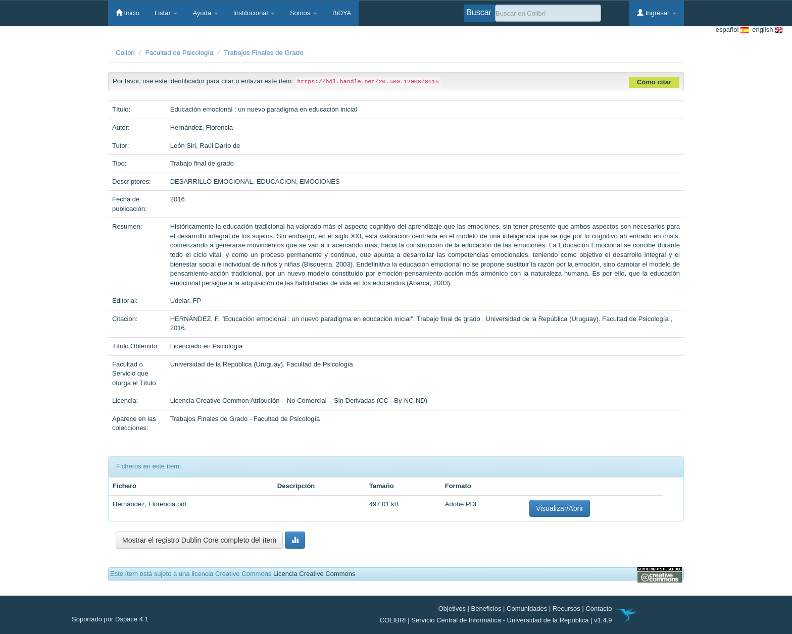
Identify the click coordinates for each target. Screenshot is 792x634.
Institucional (254, 13)
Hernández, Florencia (201, 127)
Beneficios (486, 608)
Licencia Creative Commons (314, 573)
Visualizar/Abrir (559, 508)
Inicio (127, 13)
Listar (166, 13)
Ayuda (205, 13)
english (766, 30)
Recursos (566, 608)
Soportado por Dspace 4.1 (110, 619)
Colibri (125, 53)
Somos (303, 13)
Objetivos (452, 608)
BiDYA (341, 13)
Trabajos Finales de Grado (263, 53)
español (732, 30)
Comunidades (527, 608)
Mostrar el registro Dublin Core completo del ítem (199, 540)
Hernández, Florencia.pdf (149, 504)
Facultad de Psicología (179, 53)
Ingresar (656, 13)
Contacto (598, 608)
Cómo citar (654, 82)
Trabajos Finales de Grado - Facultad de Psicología (245, 418)
